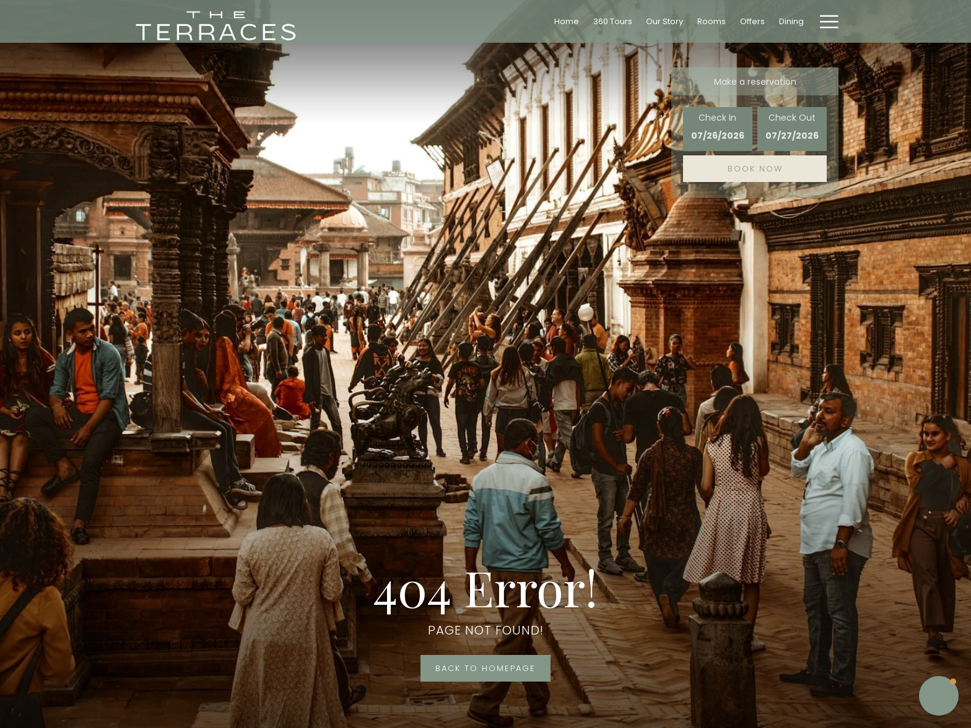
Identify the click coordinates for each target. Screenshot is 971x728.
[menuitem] (566, 21)
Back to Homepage (485, 668)
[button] (717, 129)
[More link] (824, 21)
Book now (755, 169)
